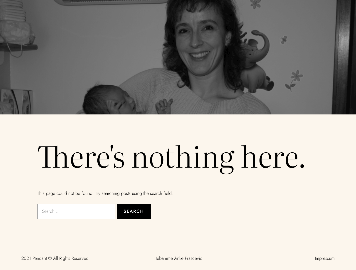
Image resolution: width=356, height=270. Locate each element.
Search (134, 211)
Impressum (325, 258)
